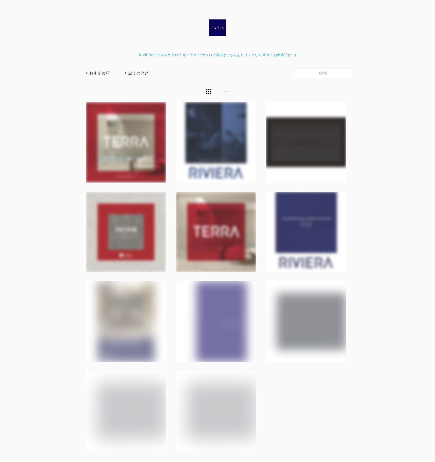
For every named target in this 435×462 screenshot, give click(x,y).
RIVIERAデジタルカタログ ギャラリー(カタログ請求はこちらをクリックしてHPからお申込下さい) (217, 55)
